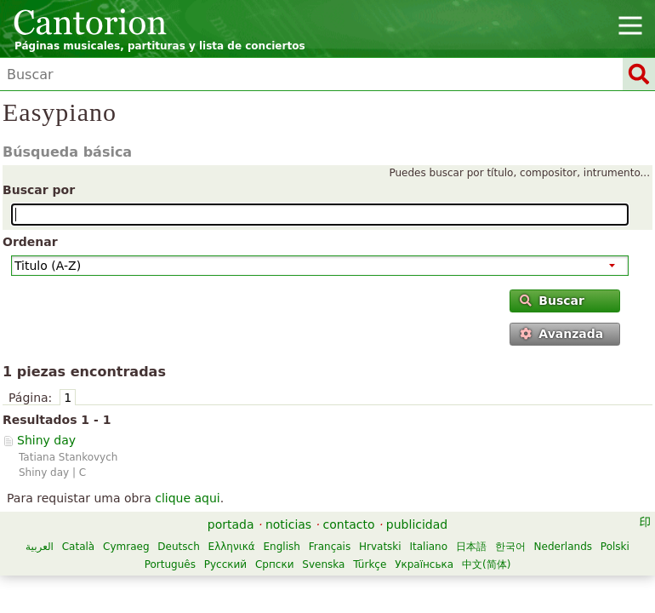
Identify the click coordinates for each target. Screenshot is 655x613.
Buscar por (39, 190)
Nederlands (563, 547)
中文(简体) (486, 564)
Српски (274, 564)
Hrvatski (380, 547)
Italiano (428, 547)
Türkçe (369, 564)
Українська (424, 564)
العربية (40, 547)
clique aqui (187, 498)
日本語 (471, 547)
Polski (615, 547)
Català (78, 547)
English (282, 547)
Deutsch (178, 547)
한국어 (510, 547)
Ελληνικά (231, 547)
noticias (288, 524)
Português (170, 564)
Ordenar (30, 242)
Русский (225, 564)
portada (231, 524)
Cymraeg (126, 547)
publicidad (416, 524)
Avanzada (561, 334)
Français (329, 547)
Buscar (552, 300)
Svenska (323, 564)
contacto (349, 524)
